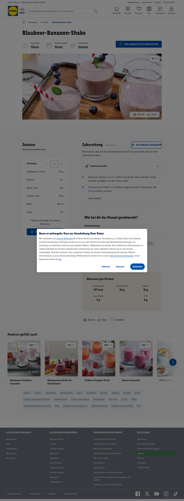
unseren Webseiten (64, 238)
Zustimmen (137, 266)
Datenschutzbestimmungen (122, 255)
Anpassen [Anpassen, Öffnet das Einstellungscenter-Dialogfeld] (120, 266)
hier (60, 259)
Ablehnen (106, 266)
